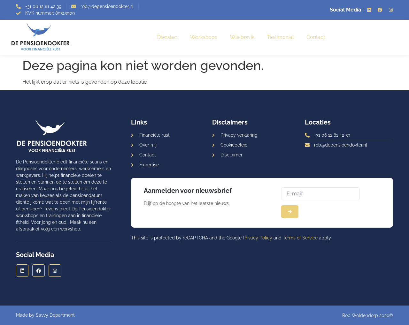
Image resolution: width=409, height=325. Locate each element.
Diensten (167, 37)
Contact (315, 37)
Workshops (203, 37)
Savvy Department (55, 315)
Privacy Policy (257, 237)
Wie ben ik (242, 37)
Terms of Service (300, 237)
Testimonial (280, 37)
